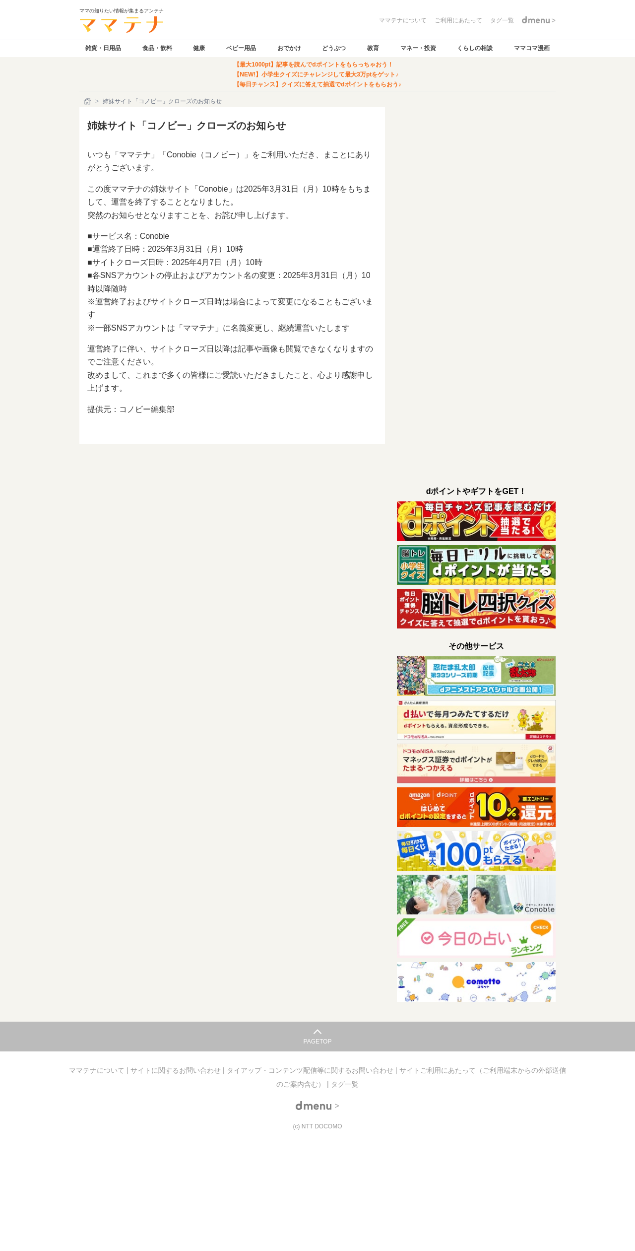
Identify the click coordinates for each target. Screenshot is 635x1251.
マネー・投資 (418, 48)
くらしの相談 (475, 48)
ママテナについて (98, 1070)
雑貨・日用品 (103, 48)
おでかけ (289, 48)
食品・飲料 (157, 48)
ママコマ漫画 (532, 48)
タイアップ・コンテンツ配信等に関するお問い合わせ (311, 1070)
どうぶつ (334, 48)
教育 (373, 48)
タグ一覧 (345, 1084)
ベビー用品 (241, 48)
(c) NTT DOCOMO (317, 1126)
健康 (199, 48)
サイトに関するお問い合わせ (176, 1070)
